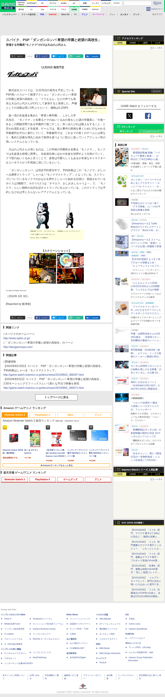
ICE (127, 614)
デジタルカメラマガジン (15, 653)
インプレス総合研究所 (14, 629)
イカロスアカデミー (108, 639)
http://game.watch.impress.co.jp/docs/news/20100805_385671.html (43, 387)
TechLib (102, 662)
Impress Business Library (44, 629)
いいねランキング (151, 131)
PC (75, 14)
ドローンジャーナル (13, 639)
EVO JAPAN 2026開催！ (133, 523)
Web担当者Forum (12, 624)
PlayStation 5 (42, 414)
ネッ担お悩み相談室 (13, 644)
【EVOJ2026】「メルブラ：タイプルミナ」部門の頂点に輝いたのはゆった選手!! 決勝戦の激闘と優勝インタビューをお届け (146, 584)
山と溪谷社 (72, 639)
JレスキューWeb (106, 634)
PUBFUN (129, 634)
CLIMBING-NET (77, 648)
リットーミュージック (80, 619)
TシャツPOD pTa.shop (140, 647)
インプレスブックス (42, 652)
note (78, 56)
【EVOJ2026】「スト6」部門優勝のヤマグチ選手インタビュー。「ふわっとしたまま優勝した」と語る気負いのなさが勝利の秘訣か (146, 548)
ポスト (20, 56)
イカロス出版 (102, 614)
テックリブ (101, 658)
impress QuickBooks (138, 629)
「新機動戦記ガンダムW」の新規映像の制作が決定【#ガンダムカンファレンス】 (146, 433)
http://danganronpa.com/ (17, 347)
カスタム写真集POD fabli (141, 652)
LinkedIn (94, 56)
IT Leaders (9, 634)
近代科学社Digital (78, 657)
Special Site (128, 91)
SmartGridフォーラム (42, 619)
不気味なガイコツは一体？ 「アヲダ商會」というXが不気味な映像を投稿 (145, 206)
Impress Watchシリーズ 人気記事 (140, 469)
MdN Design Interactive (109, 653)
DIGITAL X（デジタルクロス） (47, 639)
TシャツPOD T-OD (79, 629)
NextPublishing (39, 657)
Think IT (7, 619)
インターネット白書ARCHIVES (18, 663)
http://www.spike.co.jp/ (16, 338)
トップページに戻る (56, 397)
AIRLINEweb (105, 619)
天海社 (132, 619)
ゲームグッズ (70, 479)
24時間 (132, 43)
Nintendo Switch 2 (15, 414)
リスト (29, 56)
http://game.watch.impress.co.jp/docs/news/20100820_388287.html (43, 374)
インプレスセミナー (42, 634)
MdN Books (104, 648)
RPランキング (126, 131)
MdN (98, 644)
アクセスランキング (132, 38)
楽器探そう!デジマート (80, 624)
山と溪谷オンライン (79, 643)
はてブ (61, 56)
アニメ (98, 414)
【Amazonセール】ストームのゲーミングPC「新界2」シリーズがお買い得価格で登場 (146, 243)
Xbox (70, 414)
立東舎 (73, 634)
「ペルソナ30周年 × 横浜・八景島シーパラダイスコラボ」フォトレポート (145, 406)
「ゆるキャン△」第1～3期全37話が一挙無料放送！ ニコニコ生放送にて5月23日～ (146, 456)
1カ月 (157, 43)
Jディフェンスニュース (110, 624)
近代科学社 (72, 653)
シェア (44, 56)
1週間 (145, 43)
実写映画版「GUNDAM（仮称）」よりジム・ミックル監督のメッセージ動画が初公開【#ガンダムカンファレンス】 (146, 356)
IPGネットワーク (133, 643)
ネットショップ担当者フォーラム (48, 624)
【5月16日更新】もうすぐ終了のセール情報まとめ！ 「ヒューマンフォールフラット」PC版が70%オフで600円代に (146, 266)
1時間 (120, 43)
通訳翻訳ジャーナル (108, 629)
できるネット (10, 658)
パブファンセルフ (137, 638)
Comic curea (134, 624)
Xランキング (128, 126)
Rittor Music (72, 614)
